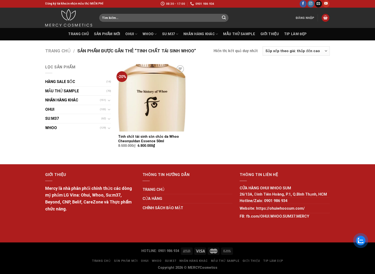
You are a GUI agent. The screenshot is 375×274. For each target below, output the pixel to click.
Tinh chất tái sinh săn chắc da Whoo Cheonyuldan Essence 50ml (148, 139)
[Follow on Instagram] (310, 3)
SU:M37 (170, 34)
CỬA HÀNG (152, 198)
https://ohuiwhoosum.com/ (280, 208)
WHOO (150, 34)
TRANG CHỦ (78, 34)
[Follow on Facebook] (303, 3)
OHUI (131, 34)
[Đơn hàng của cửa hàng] (296, 51)
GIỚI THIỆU (269, 34)
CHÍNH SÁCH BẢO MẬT (163, 208)
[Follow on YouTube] (326, 3)
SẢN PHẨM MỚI (107, 34)
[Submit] (224, 18)
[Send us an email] (318, 3)
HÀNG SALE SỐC (60, 81)
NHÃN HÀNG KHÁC (200, 34)
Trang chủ (58, 50)
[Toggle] (109, 100)
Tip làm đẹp (295, 34)
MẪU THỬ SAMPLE (239, 34)
